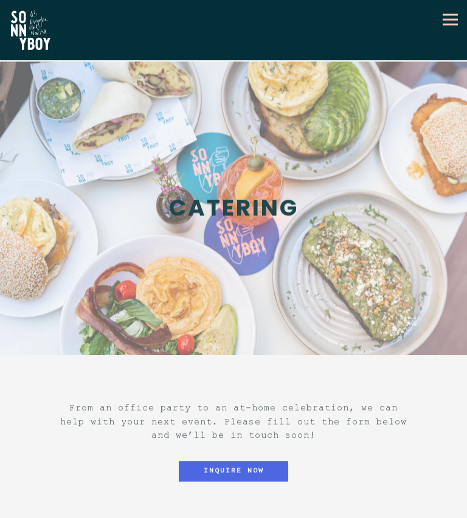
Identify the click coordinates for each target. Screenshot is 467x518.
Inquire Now (234, 468)
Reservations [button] (233, 507)
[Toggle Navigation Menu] (450, 19)
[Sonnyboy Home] (34, 30)
